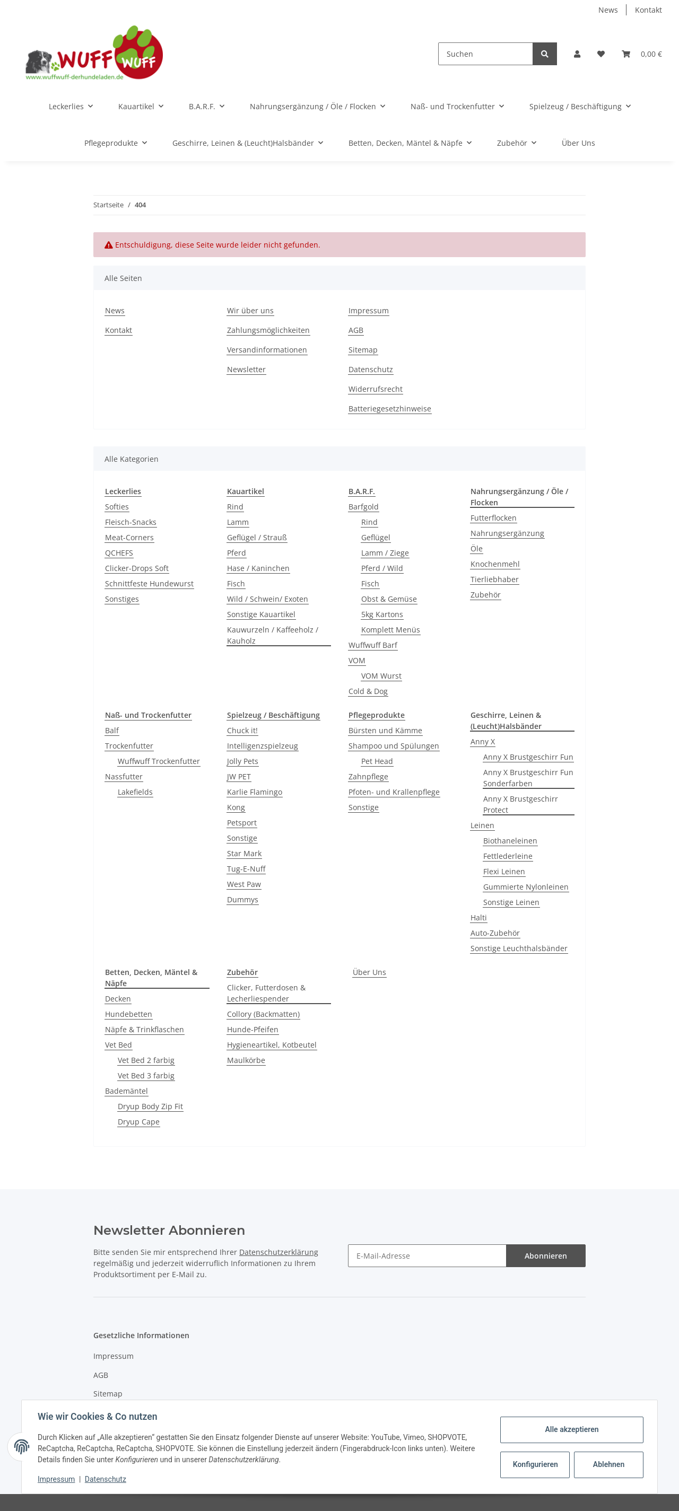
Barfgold (364, 507)
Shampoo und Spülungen (394, 746)
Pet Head (377, 761)
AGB (356, 330)
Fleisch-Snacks (130, 522)
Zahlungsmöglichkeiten (268, 330)
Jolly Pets (242, 761)
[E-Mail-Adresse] (427, 1255)
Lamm (238, 522)
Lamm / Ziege (385, 553)
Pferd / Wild (382, 568)
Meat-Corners (129, 537)
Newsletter (246, 369)
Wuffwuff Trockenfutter (159, 761)
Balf (112, 730)
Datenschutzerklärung (278, 1252)
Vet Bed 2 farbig (146, 1060)
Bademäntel (126, 1091)
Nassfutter (124, 776)
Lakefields (135, 792)
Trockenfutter (129, 746)
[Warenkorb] (642, 54)
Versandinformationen (267, 350)
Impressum (369, 310)
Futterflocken (494, 518)
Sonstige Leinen (511, 902)
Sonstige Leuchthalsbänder (519, 948)
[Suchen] (485, 53)
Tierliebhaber (495, 579)
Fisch (236, 583)
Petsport (242, 823)
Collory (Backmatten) (263, 1014)
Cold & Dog (368, 691)
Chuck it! (242, 730)
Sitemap (363, 350)
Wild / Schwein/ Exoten (267, 599)
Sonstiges (122, 599)
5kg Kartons (382, 614)
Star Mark (244, 853)
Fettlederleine (508, 856)
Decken (118, 999)
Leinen (482, 825)
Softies (117, 507)
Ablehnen (607, 1464)
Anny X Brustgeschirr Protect (520, 804)
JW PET (239, 776)
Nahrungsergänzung (507, 533)
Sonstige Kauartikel (261, 614)
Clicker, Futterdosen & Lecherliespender (266, 993)
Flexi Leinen (504, 871)
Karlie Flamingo (254, 792)
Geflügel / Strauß (257, 537)
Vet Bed (118, 1045)
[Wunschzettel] (601, 54)
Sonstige (242, 838)
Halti (479, 917)
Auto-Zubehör (495, 933)
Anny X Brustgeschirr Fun (528, 757)
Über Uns (369, 972)
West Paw (244, 884)
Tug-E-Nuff (246, 869)
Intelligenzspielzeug (262, 746)
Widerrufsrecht (376, 389)
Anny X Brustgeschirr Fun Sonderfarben (528, 777)
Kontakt (648, 10)
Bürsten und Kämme (385, 730)
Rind (235, 507)
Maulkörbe (246, 1060)
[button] (577, 54)
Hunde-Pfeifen (252, 1029)
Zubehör (486, 595)
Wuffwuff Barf (373, 645)
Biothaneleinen (510, 841)
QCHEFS (119, 553)
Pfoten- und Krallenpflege (394, 792)
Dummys (242, 899)
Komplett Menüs (390, 630)
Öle (477, 548)
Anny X (483, 741)
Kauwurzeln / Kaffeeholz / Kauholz (272, 635)
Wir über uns (250, 310)
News (608, 10)
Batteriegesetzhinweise (390, 408)
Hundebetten (128, 1014)
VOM (357, 660)
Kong (236, 807)
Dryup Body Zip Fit (150, 1106)
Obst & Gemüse (389, 599)
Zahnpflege (368, 776)
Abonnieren (546, 1256)
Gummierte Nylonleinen (526, 887)
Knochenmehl (495, 564)
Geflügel (375, 537)
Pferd (236, 553)
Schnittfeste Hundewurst (149, 583)
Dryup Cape (139, 1122)
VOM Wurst (381, 676)
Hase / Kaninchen (258, 568)
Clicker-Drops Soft (137, 568)
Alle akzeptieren (570, 1429)
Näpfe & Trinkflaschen (144, 1029)
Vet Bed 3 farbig (146, 1075)
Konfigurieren (535, 1464)
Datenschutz (371, 369)
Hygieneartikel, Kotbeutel (272, 1045)
